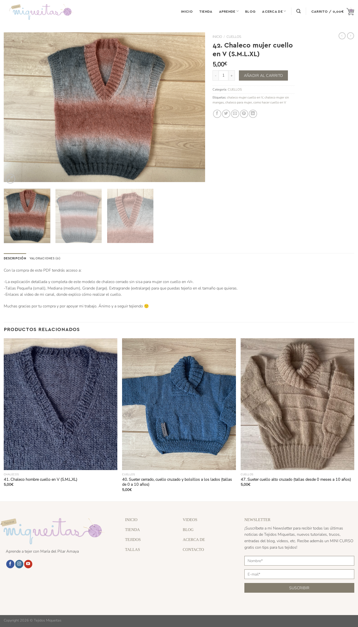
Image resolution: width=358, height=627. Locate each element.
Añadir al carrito (263, 75)
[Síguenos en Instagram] (19, 564)
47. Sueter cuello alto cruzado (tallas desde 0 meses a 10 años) (296, 479)
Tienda (206, 11)
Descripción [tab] (15, 258)
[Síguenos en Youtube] (28, 564)
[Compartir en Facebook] (217, 114)
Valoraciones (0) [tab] (45, 258)
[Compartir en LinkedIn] (253, 114)
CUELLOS (233, 36)
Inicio (187, 11)
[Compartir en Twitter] (226, 114)
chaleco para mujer (238, 102)
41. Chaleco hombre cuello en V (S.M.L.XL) (40, 479)
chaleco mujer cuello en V (245, 97)
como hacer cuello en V (269, 102)
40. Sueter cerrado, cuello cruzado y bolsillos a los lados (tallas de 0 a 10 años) (177, 482)
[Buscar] (298, 11)
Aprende (229, 11)
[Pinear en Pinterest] (244, 114)
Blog (250, 11)
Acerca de (274, 11)
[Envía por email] (235, 114)
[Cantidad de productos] (223, 75)
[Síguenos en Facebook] (10, 564)
